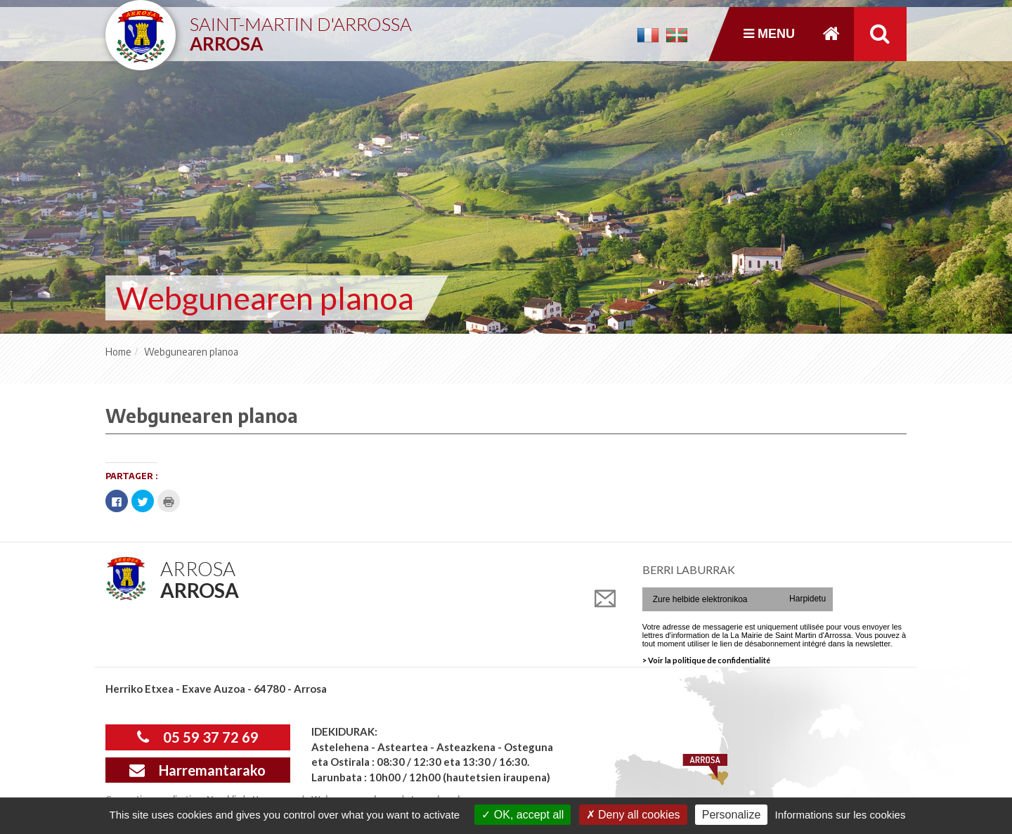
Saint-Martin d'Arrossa (301, 28)
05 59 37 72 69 (198, 737)
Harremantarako (197, 770)
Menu (769, 34)
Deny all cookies (633, 815)
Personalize (731, 815)
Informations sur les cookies (839, 815)
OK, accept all (522, 815)
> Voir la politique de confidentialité (706, 660)
